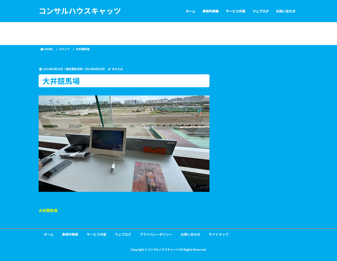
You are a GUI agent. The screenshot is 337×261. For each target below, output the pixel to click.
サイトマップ (218, 234)
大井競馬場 (48, 210)
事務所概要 (70, 234)
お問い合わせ (190, 234)
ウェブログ (123, 234)
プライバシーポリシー (156, 234)
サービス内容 (96, 234)
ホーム (49, 234)
